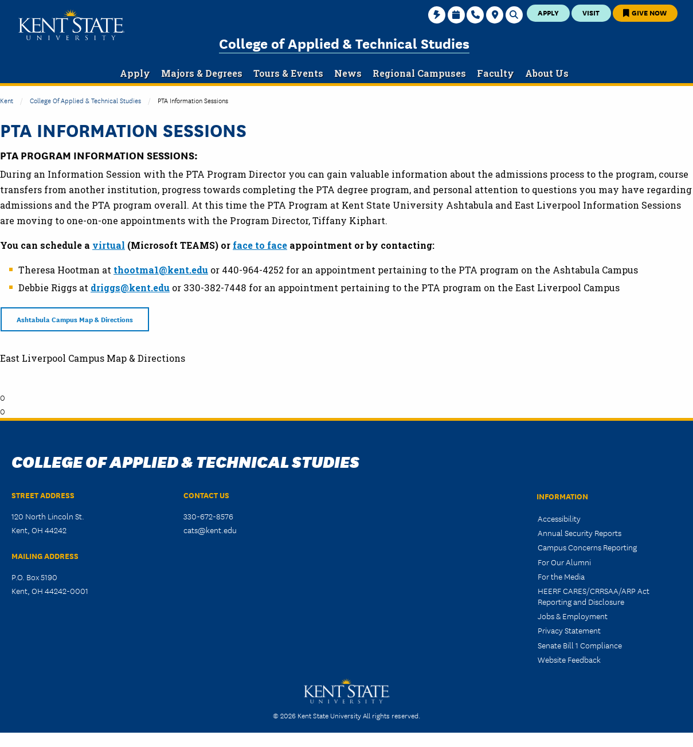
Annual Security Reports (579, 532)
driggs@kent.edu (130, 287)
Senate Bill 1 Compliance (580, 645)
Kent (6, 100)
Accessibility (559, 518)
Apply (548, 12)
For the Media (561, 576)
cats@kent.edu (210, 529)
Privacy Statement (569, 630)
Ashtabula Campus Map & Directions (75, 319)
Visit (591, 12)
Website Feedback (569, 659)
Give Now (645, 12)
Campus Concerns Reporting (587, 547)
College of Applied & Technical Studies (344, 43)
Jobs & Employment (573, 615)
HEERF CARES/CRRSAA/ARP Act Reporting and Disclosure (593, 596)
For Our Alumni (564, 562)
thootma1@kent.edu (160, 270)
